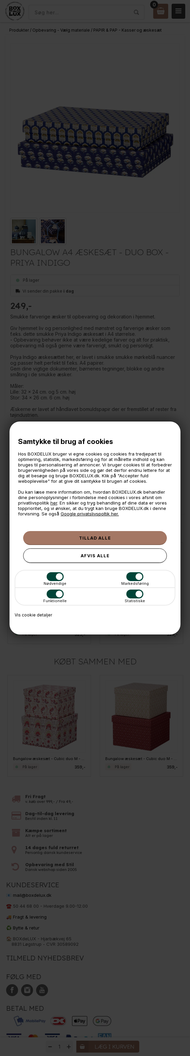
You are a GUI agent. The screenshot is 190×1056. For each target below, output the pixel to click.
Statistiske (135, 596)
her (53, 503)
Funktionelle (55, 596)
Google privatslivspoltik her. (90, 513)
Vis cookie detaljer (33, 614)
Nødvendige (55, 579)
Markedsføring (135, 579)
